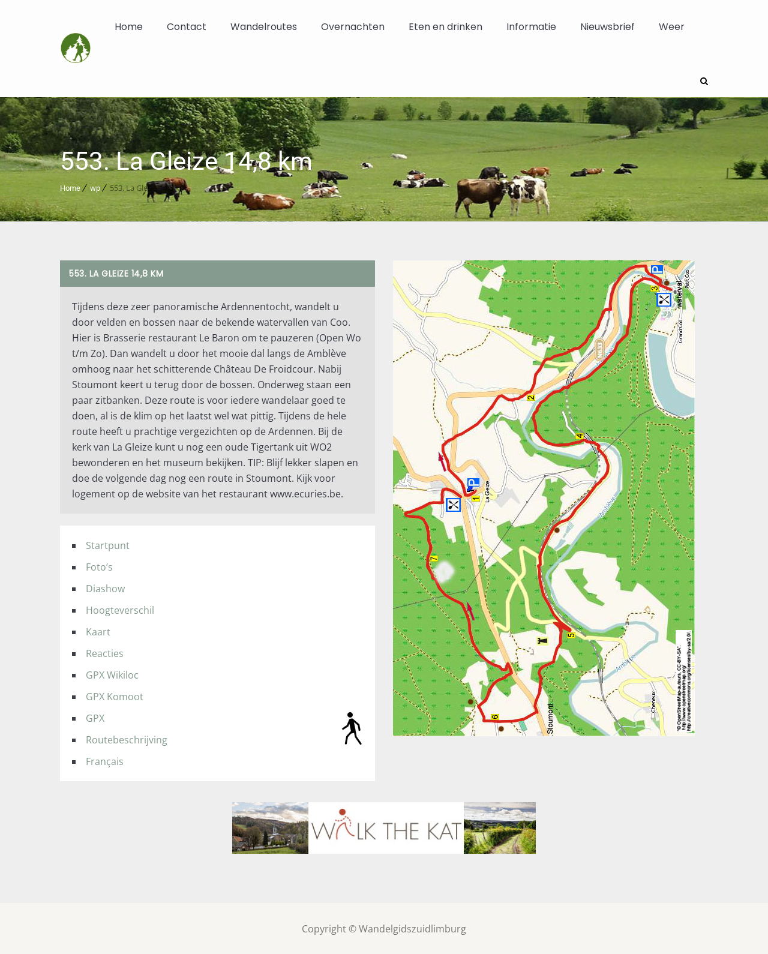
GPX (95, 717)
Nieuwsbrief (607, 27)
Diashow (105, 587)
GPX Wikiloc (112, 673)
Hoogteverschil (120, 609)
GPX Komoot (114, 695)
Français (105, 760)
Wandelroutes (263, 27)
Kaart (98, 630)
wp (95, 186)
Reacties (105, 652)
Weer (672, 27)
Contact (186, 27)
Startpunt (108, 544)
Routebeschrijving (126, 738)
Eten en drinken (445, 27)
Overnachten (353, 27)
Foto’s (99, 565)
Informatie (531, 27)
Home (129, 27)
